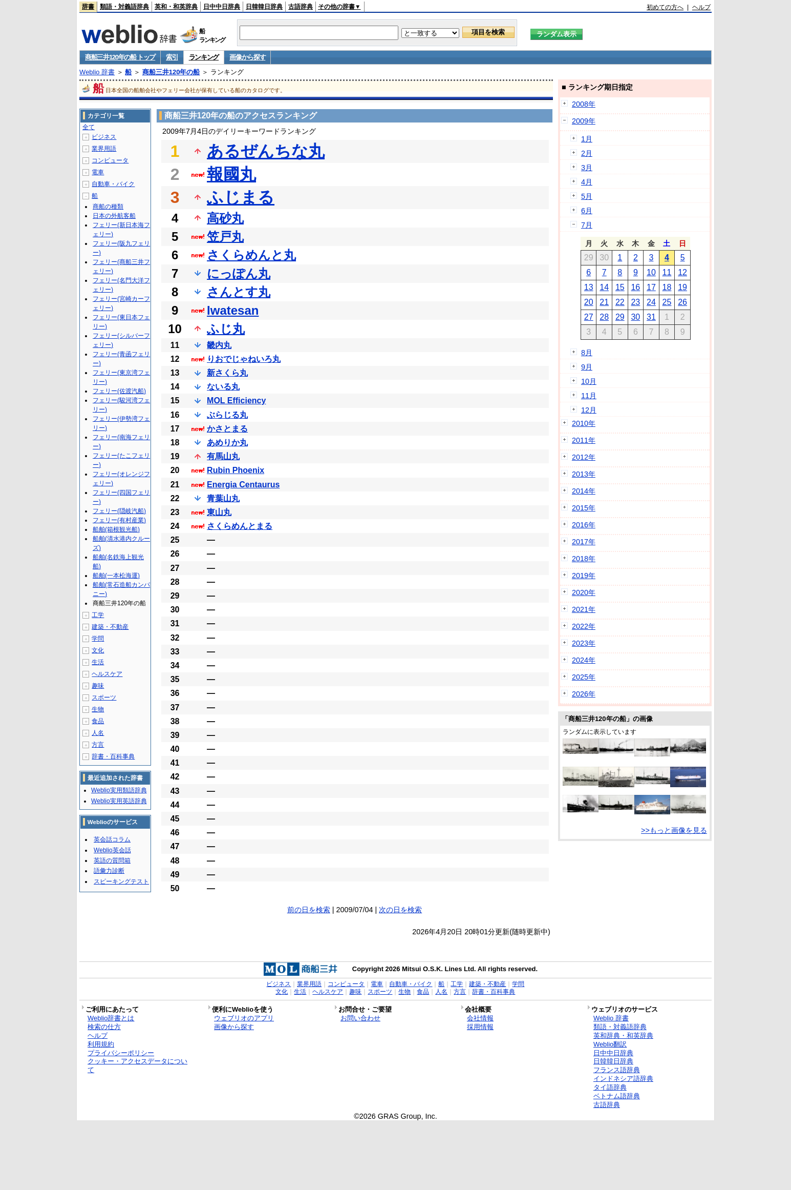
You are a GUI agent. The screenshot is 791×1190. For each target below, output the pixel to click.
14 (604, 287)
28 (604, 317)
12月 (588, 410)
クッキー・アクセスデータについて (137, 1065)
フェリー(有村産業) (119, 520)
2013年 (583, 474)
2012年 (583, 457)
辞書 (88, 7)
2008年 (583, 104)
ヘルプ (701, 7)
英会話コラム (112, 839)
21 (604, 302)
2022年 (583, 626)
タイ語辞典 (610, 1087)
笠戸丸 (225, 236)
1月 (586, 139)
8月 (586, 352)
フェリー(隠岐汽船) (119, 511)
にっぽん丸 (238, 273)
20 (588, 302)
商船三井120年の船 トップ (120, 57)
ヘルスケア (107, 674)
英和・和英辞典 (176, 7)
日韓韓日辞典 (264, 7)
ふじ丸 (226, 329)
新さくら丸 (227, 372)
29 (620, 317)
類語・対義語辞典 (124, 7)
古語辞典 (300, 7)
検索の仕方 (104, 1027)
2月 (586, 153)
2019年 (583, 575)
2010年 (583, 423)
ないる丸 (223, 386)
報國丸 (231, 174)
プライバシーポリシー (121, 1053)
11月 (588, 396)
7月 (586, 225)
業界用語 (104, 148)
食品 (98, 721)
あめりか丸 (227, 442)
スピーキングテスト (121, 881)
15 (620, 287)
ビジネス (104, 136)
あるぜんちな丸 (266, 151)
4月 (586, 182)
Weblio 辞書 (97, 72)
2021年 (583, 609)
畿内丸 (219, 345)
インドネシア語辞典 (623, 1078)
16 (635, 287)
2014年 (583, 491)
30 (635, 317)
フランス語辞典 (616, 1070)
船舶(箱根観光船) (116, 529)
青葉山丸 (223, 498)
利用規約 (101, 1044)
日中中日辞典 (221, 7)
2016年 (583, 525)
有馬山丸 (223, 456)
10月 (588, 381)
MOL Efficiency (236, 400)
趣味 (98, 685)
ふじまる (240, 197)
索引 (172, 57)
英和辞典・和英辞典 (623, 1035)
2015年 (583, 508)
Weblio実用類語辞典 (118, 790)
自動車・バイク (113, 184)
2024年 (583, 660)
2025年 (583, 677)
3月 (586, 167)
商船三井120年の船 (171, 72)
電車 (98, 172)
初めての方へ (665, 7)
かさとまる (227, 428)
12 (682, 272)
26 (682, 302)
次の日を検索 (400, 910)
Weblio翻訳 (610, 1044)
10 (651, 272)
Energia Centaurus (243, 484)
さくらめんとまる (239, 526)
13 (588, 287)
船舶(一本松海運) (116, 575)
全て (88, 127)
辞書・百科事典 (113, 756)
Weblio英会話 (112, 850)
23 (635, 302)
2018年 (583, 559)
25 (667, 302)
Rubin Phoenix (235, 470)
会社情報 (480, 1018)
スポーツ (104, 697)
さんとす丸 (238, 292)
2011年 (583, 440)
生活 (98, 662)
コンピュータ (110, 160)
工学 (98, 615)
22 (620, 302)
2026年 (583, 694)
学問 (98, 638)
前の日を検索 (308, 910)
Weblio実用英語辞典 (118, 801)
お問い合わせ (360, 1018)
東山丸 (219, 512)
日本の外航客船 (114, 215)
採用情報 (480, 1027)
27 (588, 317)
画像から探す (247, 57)
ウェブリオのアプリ (244, 1018)
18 (667, 287)
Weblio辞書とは (111, 1018)
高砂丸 (225, 218)
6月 (586, 211)
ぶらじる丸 (227, 415)
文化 (98, 650)
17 (651, 287)
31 (651, 317)
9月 (586, 367)
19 (682, 287)
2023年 (583, 643)
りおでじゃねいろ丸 (244, 359)
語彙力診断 (109, 870)
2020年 (583, 592)
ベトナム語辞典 (616, 1096)
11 (667, 272)
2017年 (583, 542)
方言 (98, 744)
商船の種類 (108, 206)
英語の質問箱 (112, 860)
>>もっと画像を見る (674, 830)
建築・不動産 (110, 626)
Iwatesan (233, 310)
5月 (586, 196)
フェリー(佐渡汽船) (119, 391)
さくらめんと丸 (251, 255)
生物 (98, 709)
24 (651, 302)
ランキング (204, 57)
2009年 (583, 121)
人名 (98, 732)
